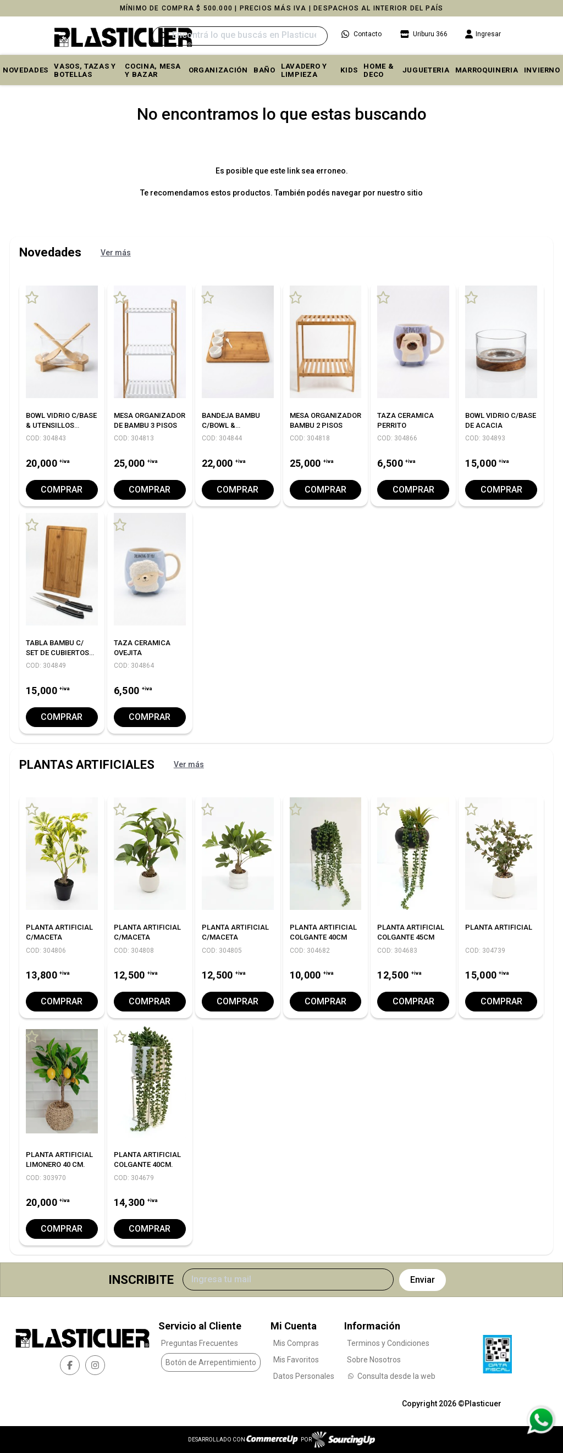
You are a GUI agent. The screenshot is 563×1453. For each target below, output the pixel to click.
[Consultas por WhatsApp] (540, 1420)
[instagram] (95, 1365)
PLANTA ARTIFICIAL (498, 927)
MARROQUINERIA (486, 70)
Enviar (422, 1280)
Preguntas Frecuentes (199, 1342)
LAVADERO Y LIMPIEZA (304, 70)
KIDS (349, 70)
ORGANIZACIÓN (218, 70)
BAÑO (264, 70)
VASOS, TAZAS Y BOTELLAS (84, 70)
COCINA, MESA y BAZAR (152, 70)
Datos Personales (303, 1375)
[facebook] (70, 1365)
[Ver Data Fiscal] (497, 1351)
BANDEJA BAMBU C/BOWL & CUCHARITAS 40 (231, 425)
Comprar (61, 489)
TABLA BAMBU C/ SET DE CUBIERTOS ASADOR (57, 653)
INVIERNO (542, 70)
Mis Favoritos (296, 1359)
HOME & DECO (378, 70)
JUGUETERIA (426, 70)
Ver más (116, 252)
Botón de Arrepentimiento (210, 1362)
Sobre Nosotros (374, 1359)
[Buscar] (240, 36)
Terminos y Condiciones (388, 1342)
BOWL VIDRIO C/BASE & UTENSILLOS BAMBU (61, 425)
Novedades (25, 70)
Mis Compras (296, 1342)
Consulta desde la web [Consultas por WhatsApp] (391, 1375)
